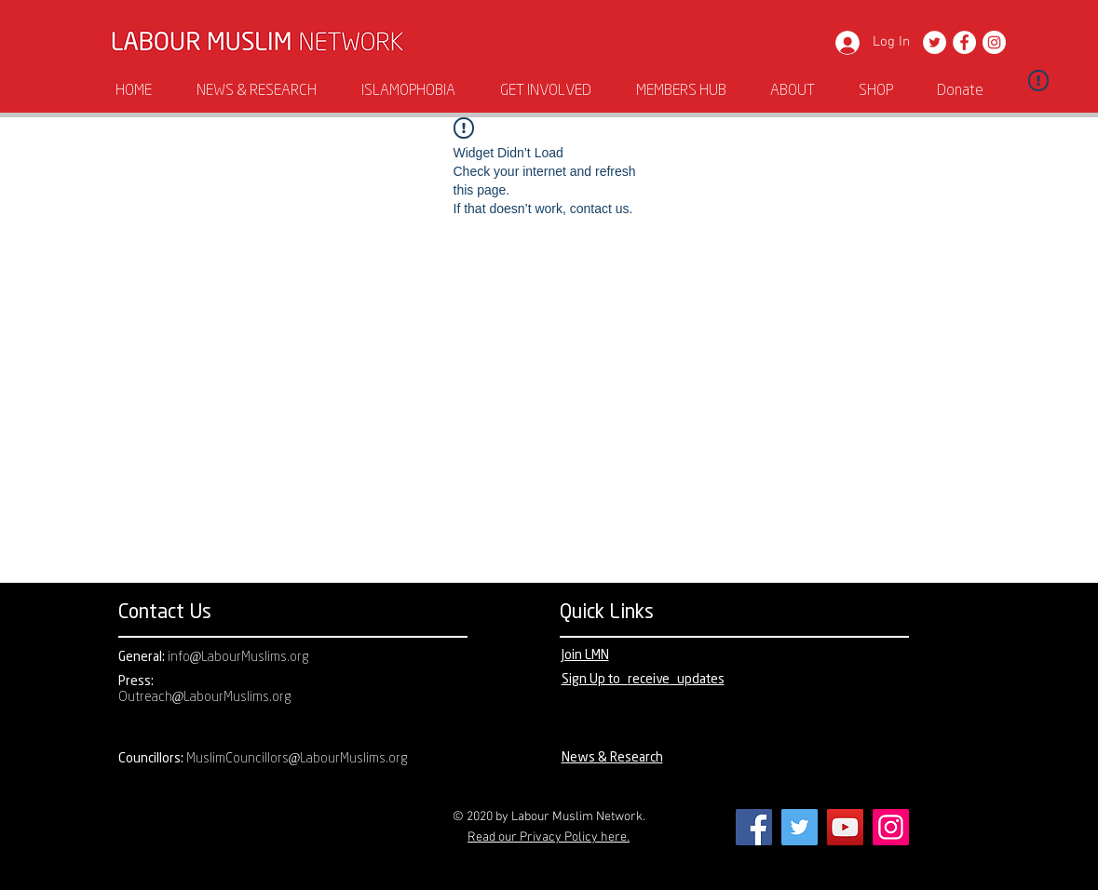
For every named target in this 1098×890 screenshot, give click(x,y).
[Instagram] (994, 42)
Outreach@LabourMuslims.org (205, 698)
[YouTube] (845, 827)
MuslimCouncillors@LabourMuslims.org (297, 759)
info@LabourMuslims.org (239, 658)
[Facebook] (964, 42)
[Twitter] (934, 42)
